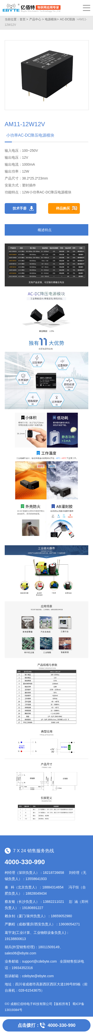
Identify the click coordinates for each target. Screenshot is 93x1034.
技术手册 (20, 208)
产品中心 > (36, 19)
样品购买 (63, 208)
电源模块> (52, 19)
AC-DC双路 (67, 19)
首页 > (24, 19)
